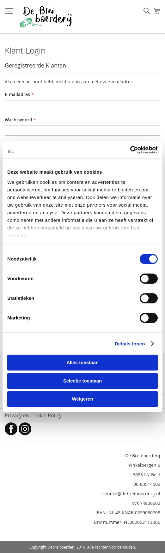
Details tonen (130, 343)
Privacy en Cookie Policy (33, 415)
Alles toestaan (82, 362)
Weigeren (82, 399)
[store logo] (45, 16)
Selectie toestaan (82, 380)
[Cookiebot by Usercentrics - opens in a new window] (130, 150)
